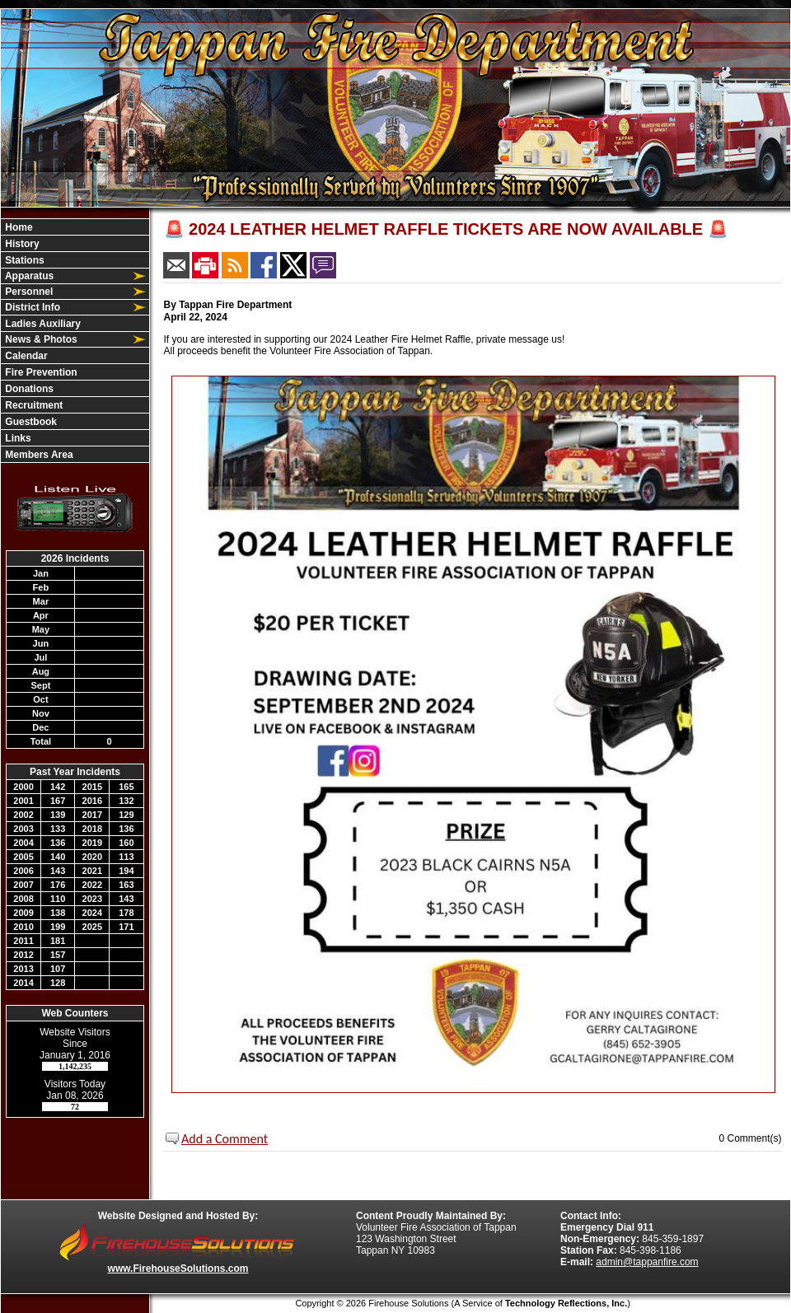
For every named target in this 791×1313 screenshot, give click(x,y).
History (21, 244)
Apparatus (28, 276)
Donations (28, 389)
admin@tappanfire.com (647, 1262)
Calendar (25, 356)
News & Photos (39, 339)
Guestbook (29, 422)
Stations (23, 260)
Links (16, 438)
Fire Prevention (39, 372)
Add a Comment (224, 1139)
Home (17, 227)
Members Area (37, 454)
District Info (31, 307)
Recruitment (32, 405)
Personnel (27, 291)
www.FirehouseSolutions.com (178, 1268)
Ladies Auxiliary (41, 323)
